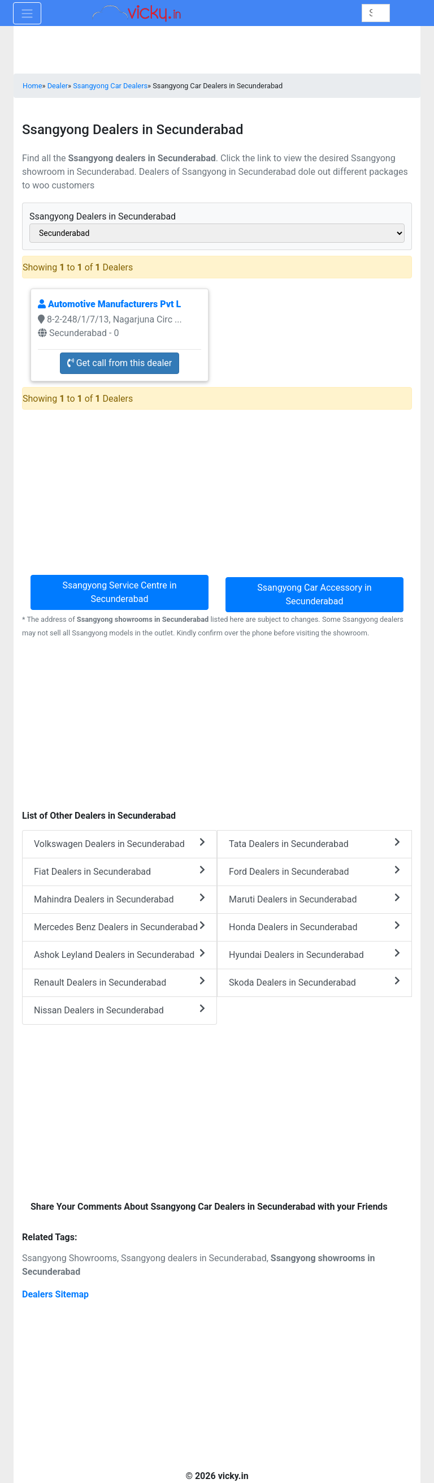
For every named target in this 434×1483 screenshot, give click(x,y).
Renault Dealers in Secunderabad (119, 982)
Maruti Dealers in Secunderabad (314, 899)
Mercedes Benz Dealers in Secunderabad (119, 926)
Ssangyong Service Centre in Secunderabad (119, 592)
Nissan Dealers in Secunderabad (119, 1010)
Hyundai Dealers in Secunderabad (314, 954)
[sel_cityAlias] (217, 233)
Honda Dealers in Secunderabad (314, 926)
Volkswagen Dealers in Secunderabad (119, 843)
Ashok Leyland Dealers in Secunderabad (119, 954)
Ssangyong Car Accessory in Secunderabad (314, 594)
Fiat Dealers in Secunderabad (119, 871)
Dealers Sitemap (55, 1294)
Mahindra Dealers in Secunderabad (119, 899)
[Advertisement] (217, 723)
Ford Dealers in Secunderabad (314, 871)
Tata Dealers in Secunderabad (314, 843)
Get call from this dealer (119, 363)
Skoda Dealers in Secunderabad (314, 982)
